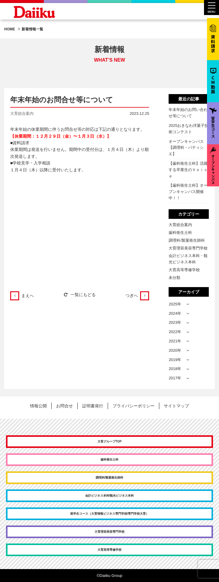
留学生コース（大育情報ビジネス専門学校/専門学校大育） (109, 513)
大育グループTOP (110, 441)
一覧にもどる (80, 294)
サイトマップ (176, 405)
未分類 (174, 277)
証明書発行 (92, 405)
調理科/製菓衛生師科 (187, 240)
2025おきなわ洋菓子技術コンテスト (188, 128)
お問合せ (64, 405)
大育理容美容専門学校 (188, 248)
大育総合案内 (180, 224)
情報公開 (38, 405)
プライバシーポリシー (133, 405)
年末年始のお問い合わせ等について (188, 112)
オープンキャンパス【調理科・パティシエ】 (186, 147)
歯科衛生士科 (180, 232)
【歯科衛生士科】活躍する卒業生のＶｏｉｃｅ (188, 169)
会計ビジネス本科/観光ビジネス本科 (109, 495)
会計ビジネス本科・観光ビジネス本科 (188, 258)
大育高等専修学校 (184, 270)
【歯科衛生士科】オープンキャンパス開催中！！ (188, 191)
